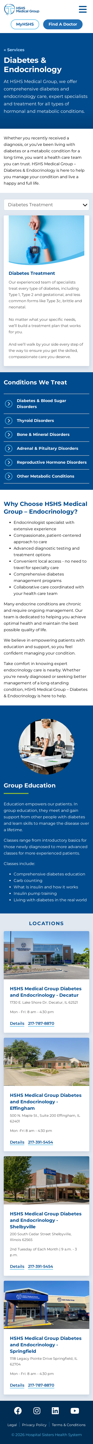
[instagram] (36, 1411)
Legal (12, 1425)
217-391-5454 (40, 1142)
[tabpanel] (46, 290)
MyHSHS (25, 24)
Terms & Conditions (69, 1425)
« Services (14, 49)
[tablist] (46, 204)
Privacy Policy (34, 1425)
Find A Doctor (63, 24)
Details (17, 1023)
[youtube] (74, 1411)
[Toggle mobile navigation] (83, 10)
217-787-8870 (41, 1023)
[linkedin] (55, 1411)
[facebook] (18, 1411)
